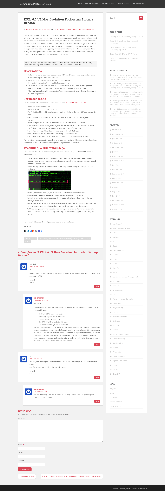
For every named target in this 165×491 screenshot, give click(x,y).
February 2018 (117, 183)
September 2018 (118, 174)
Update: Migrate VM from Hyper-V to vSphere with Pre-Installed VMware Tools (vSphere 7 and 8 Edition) (126, 77)
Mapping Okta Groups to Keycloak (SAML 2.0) (126, 37)
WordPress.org (115, 406)
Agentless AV (117, 224)
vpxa (88, 238)
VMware (82, 238)
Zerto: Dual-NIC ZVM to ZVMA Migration (124, 54)
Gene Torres (45, 29)
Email (20, 453)
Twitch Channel (124, 4)
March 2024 (116, 130)
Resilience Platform (120, 316)
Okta (114, 294)
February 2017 (117, 200)
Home (80, 4)
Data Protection (118, 250)
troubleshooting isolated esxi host (60, 238)
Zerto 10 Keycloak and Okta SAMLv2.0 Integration (124, 42)
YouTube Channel (108, 4)
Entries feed (114, 397)
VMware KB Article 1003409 (76, 103)
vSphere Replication (120, 361)
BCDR (115, 241)
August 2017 (116, 191)
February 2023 (117, 147)
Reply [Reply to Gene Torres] (97, 344)
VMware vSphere (88, 29)
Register (113, 388)
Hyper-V (115, 272)
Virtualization (76, 29)
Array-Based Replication (121, 228)
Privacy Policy (138, 4)
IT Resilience (117, 281)
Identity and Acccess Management (125, 277)
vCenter (68, 29)
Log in (112, 393)
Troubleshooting (119, 339)
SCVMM (115, 330)
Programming (118, 308)
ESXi (40, 238)
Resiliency (116, 321)
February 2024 (117, 134)
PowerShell (117, 303)
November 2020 (118, 161)
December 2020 (118, 156)
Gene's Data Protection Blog (35, 3)
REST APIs (116, 325)
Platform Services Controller (123, 299)
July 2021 (115, 152)
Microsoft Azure (118, 290)
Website (21, 461)
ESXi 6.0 (56, 29)
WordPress (143, 489)
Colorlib (128, 489)
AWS (114, 233)
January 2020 (117, 169)
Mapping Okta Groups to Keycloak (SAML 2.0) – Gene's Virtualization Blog (126, 93)
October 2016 (117, 209)
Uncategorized (118, 343)
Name (21, 445)
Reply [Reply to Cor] (97, 377)
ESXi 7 (115, 259)
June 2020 (115, 165)
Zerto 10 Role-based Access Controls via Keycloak (124, 59)
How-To (62, 29)
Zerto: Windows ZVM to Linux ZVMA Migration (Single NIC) (123, 48)
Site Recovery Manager (121, 334)
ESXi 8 (115, 264)
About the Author (92, 4)
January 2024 (117, 138)
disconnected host (31, 238)
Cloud (115, 246)
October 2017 (117, 187)
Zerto (115, 365)
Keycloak (116, 286)
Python (115, 312)
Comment (22, 418)
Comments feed (116, 402)
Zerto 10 (116, 369)
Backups (116, 237)
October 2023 (117, 143)
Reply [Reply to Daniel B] (97, 286)
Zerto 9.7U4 (117, 374)
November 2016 (118, 205)
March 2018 (116, 178)
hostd (45, 238)
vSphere (27, 242)
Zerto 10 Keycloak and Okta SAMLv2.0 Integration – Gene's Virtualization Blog (125, 84)
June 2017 (115, 196)
